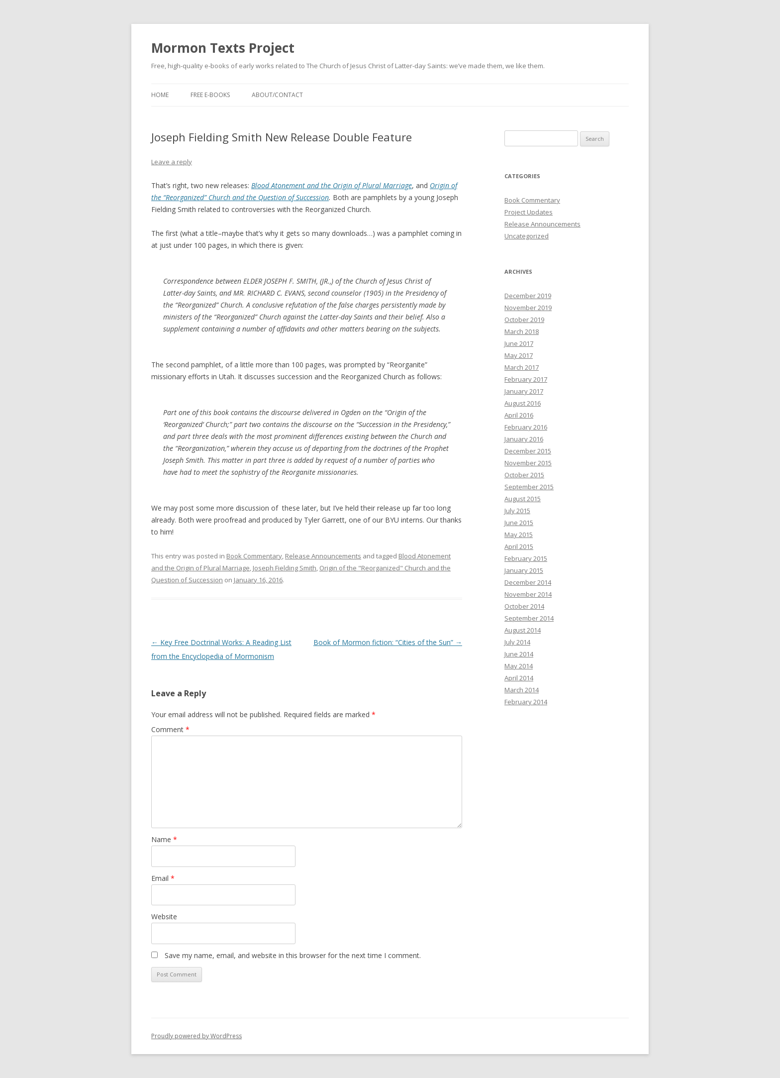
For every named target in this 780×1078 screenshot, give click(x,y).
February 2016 (525, 427)
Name (164, 839)
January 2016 (523, 438)
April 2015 (518, 546)
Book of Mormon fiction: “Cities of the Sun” (387, 642)
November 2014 (528, 594)
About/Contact (277, 95)
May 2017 (518, 355)
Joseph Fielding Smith (284, 567)
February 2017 (525, 379)
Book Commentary (254, 555)
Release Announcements (323, 555)
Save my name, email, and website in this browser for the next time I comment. (293, 955)
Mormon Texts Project (222, 48)
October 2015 (524, 474)
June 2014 (518, 653)
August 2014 (522, 630)
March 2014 (521, 689)
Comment (170, 729)
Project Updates (528, 212)
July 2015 (517, 510)
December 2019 (527, 295)
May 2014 (518, 665)
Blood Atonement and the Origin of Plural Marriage (331, 185)
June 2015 (518, 522)
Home (160, 95)
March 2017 (521, 367)
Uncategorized (526, 235)
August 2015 (522, 498)
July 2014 (517, 642)
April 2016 (518, 415)
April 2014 (518, 677)
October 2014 (524, 606)
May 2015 (518, 534)
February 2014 (525, 701)
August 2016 (522, 403)
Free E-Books (210, 95)
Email (163, 878)
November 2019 (528, 307)
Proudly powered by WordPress (196, 1036)
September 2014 (529, 618)
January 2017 (523, 391)
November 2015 (528, 462)
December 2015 (527, 450)
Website (164, 916)
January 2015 (523, 570)
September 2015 (529, 486)
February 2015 (525, 558)
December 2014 (527, 582)
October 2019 (524, 319)
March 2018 (521, 331)
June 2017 (518, 343)
